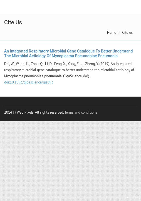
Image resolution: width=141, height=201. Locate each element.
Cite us (127, 32)
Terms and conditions (81, 112)
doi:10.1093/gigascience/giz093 (28, 82)
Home (111, 32)
